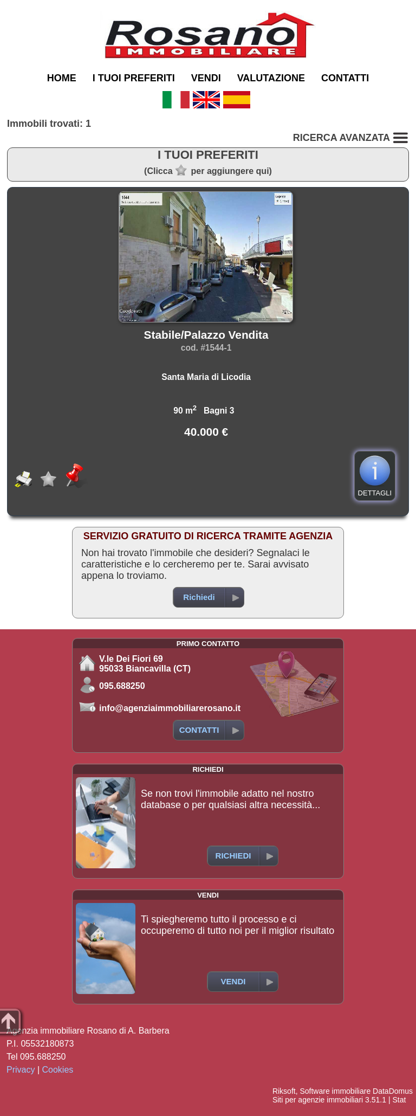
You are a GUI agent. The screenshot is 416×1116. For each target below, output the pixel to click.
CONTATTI (345, 78)
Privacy (20, 1069)
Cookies (58, 1069)
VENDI (206, 78)
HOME (61, 78)
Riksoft (284, 1091)
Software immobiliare (335, 1091)
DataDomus (393, 1091)
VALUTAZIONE (271, 78)
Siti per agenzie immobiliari (317, 1099)
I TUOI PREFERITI (134, 78)
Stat (399, 1099)
